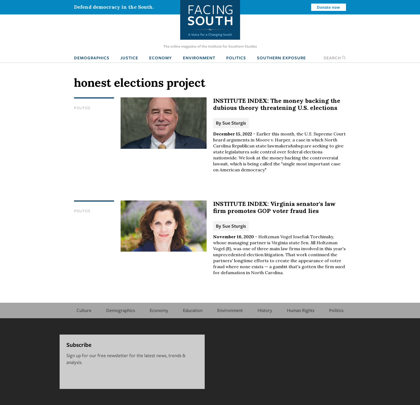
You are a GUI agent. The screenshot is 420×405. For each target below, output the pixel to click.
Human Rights (300, 310)
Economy (160, 57)
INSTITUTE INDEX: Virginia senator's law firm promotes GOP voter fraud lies (274, 207)
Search (335, 57)
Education (193, 310)
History (264, 310)
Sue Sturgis (234, 123)
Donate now (328, 7)
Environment (199, 57)
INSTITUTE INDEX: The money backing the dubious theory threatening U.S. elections (276, 104)
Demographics (91, 57)
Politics (236, 57)
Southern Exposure (281, 57)
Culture (83, 310)
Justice (129, 57)
